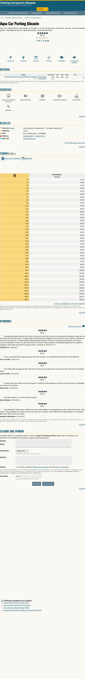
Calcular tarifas (36, 13)
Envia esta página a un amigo (75, 143)
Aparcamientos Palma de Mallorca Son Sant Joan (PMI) (22, 611)
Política (3, 468)
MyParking (42, 78)
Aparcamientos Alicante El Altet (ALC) (16, 604)
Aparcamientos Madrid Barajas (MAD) (16, 609)
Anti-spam (4, 477)
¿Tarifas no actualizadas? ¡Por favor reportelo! (69, 304)
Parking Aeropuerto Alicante (18, 2)
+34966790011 (40, 136)
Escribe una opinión (76, 326)
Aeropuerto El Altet (70, 13)
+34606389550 (28, 136)
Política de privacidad (40, 468)
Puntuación (4, 451)
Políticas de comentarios (60, 468)
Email (2, 444)
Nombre (3, 441)
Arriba (81, 116)
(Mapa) (12, 128)
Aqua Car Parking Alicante (33, 17)
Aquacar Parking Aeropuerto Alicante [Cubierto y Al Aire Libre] (25, 77)
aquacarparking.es (29, 139)
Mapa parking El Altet (53, 13)
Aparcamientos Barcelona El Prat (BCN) (17, 606)
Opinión (3, 457)
